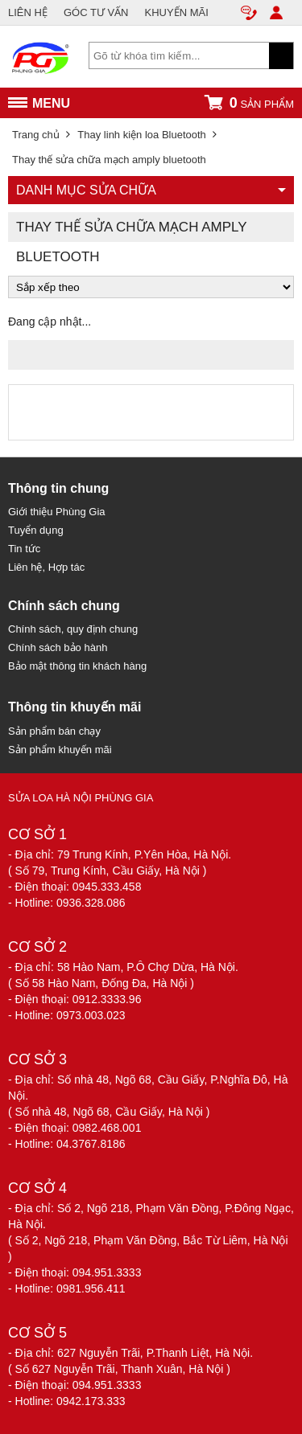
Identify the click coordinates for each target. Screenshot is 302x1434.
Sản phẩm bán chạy (54, 731)
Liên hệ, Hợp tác (46, 567)
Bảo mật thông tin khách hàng (77, 666)
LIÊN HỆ (28, 12)
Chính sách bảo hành (57, 647)
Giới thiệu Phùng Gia (56, 512)
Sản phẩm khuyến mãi (60, 750)
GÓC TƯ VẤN (96, 12)
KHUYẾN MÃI (177, 12)
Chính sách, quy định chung (73, 629)
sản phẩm (249, 102)
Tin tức (24, 549)
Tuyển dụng (36, 530)
